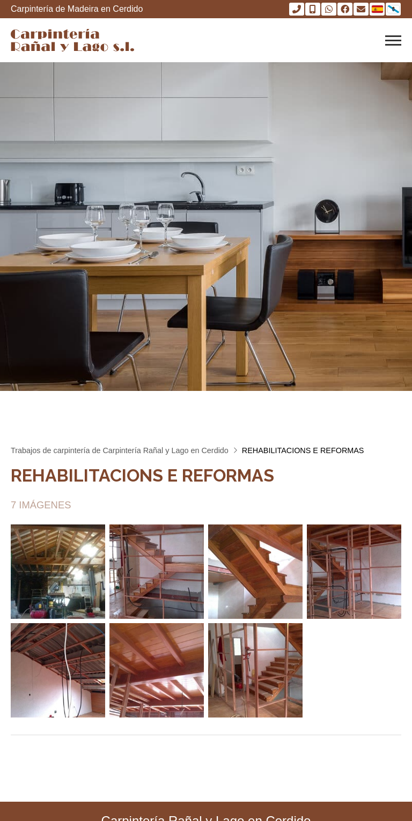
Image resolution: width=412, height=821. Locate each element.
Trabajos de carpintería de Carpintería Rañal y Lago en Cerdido (120, 450)
